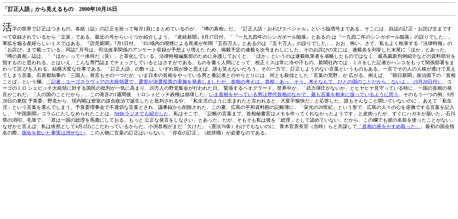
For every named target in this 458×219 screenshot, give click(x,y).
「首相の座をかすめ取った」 (388, 126)
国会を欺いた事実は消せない (53, 132)
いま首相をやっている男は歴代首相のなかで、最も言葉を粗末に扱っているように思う (303, 94)
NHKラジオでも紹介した (141, 113)
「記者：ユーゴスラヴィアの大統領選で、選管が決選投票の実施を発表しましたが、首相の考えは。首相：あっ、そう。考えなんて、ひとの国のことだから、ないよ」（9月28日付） (244, 81)
